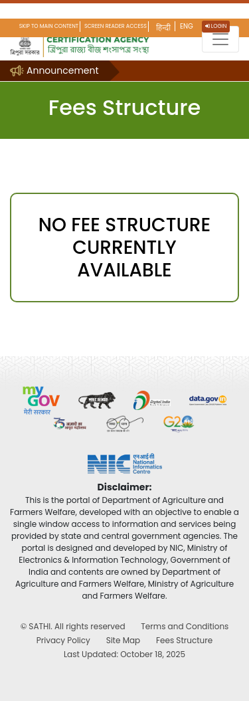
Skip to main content (48, 26)
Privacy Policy (63, 640)
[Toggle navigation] (220, 39)
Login (216, 26)
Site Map (123, 640)
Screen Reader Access (115, 26)
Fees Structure (184, 640)
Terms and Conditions (184, 626)
